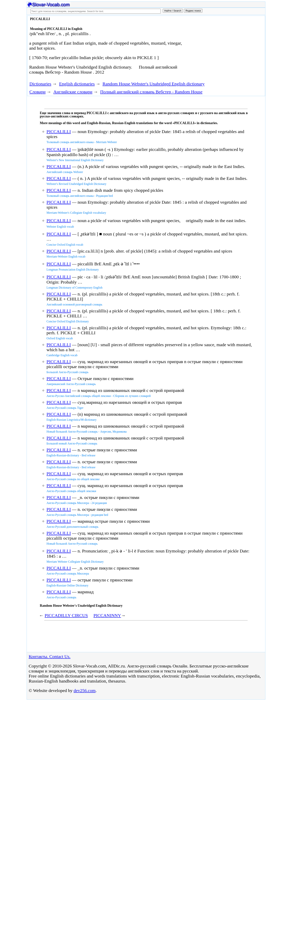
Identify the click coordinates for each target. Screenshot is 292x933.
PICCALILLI (59, 131)
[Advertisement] (222, 47)
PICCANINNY (107, 615)
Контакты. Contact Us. (49, 656)
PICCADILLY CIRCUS (66, 615)
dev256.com (85, 690)
